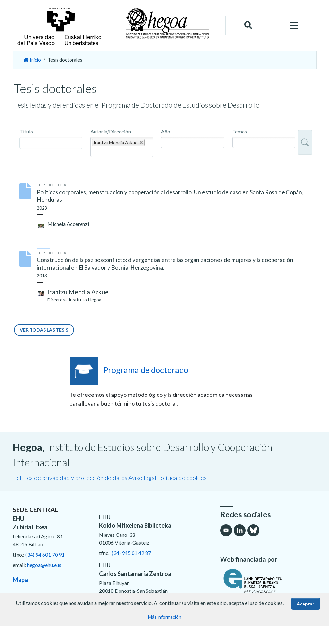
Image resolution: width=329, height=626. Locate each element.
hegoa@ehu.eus (44, 565)
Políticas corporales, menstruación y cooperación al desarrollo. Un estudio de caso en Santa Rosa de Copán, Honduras (170, 196)
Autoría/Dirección (110, 131)
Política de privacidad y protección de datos (70, 477)
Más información (164, 616)
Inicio (32, 60)
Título (26, 131)
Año (165, 131)
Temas (239, 131)
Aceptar (305, 603)
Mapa (20, 579)
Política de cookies (182, 477)
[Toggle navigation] (293, 25)
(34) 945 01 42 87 (131, 553)
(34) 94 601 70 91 (45, 554)
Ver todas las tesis (44, 330)
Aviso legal (142, 477)
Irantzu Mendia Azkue (77, 292)
